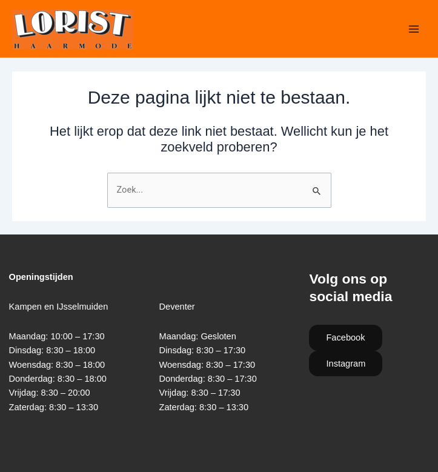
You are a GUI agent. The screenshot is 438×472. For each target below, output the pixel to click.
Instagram (345, 363)
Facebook (345, 337)
